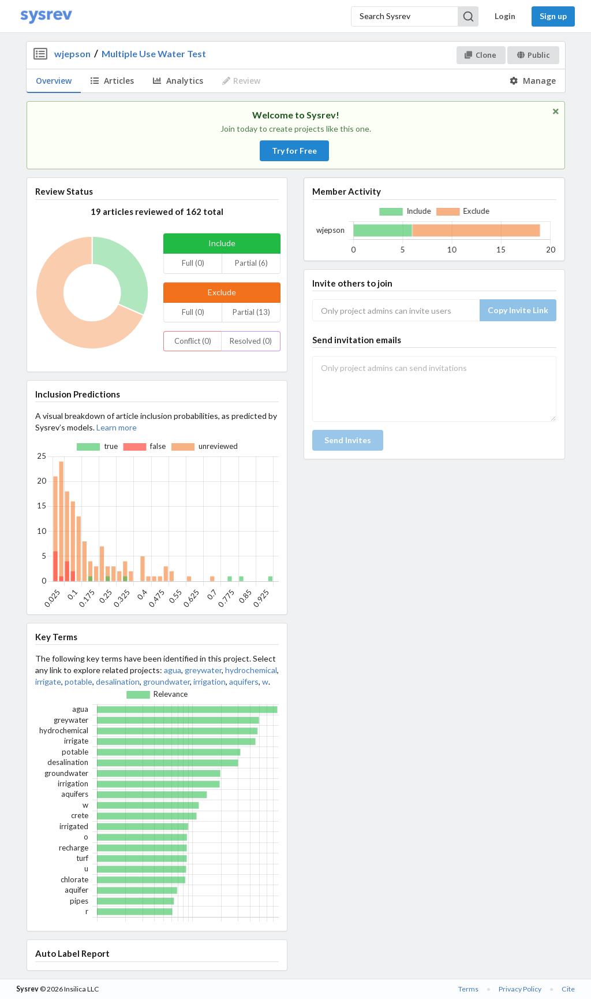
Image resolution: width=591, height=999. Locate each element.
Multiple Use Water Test (154, 53)
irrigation (209, 681)
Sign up (553, 16)
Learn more (116, 427)
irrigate (48, 681)
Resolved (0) (251, 341)
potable (78, 681)
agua (172, 670)
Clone (480, 55)
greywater (203, 670)
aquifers (244, 681)
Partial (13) (251, 312)
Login (505, 16)
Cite (568, 989)
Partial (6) (251, 263)
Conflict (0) (192, 341)
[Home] (46, 16)
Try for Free (294, 150)
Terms (468, 989)
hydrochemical (251, 670)
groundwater (166, 681)
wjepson (72, 53)
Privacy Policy (520, 989)
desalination (118, 681)
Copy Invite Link (518, 310)
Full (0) (193, 263)
